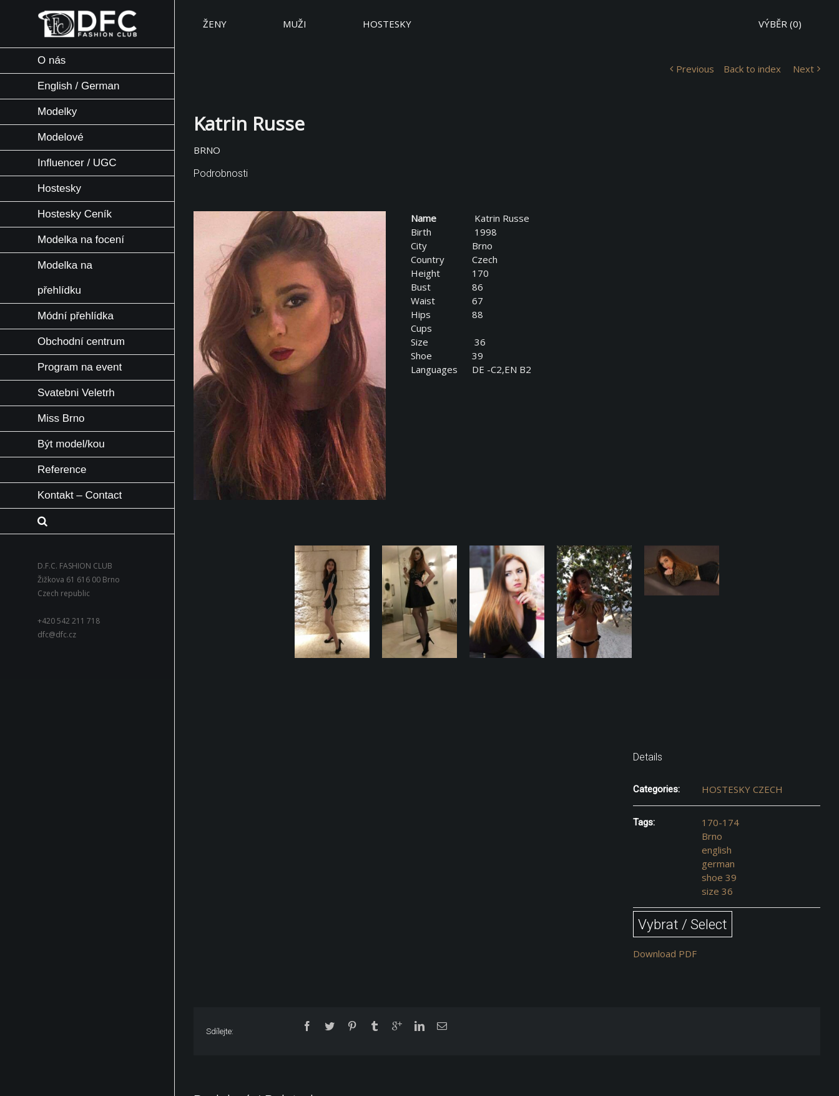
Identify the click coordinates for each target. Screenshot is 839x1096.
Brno (712, 836)
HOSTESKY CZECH (742, 789)
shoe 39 (719, 877)
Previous (695, 68)
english (717, 850)
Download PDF (665, 953)
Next (803, 68)
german (718, 863)
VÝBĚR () (780, 23)
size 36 (717, 891)
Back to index (752, 68)
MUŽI (295, 23)
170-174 (720, 822)
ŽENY (215, 23)
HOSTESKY (387, 23)
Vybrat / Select (682, 924)
